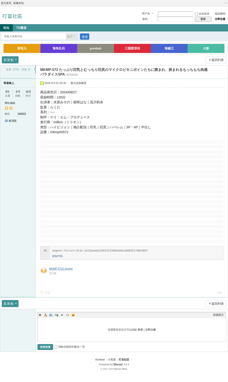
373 (18, 91)
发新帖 (9, 60)
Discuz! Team (120, 369)
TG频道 (21, 27)
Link (56, 315)
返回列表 (217, 60)
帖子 (70, 36)
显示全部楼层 (78, 83)
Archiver (100, 359)
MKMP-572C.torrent (61, 268)
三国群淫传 (132, 48)
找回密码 (220, 13)
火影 (206, 48)
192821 (21, 113)
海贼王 (169, 48)
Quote (62, 315)
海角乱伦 (59, 48)
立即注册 (220, 19)
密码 (145, 19)
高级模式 (218, 314)
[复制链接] (72, 74)
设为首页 (6, 3)
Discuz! (118, 364)
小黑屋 (112, 359)
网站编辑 (10, 103)
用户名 (146, 13)
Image (51, 315)
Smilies (73, 315)
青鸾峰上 (9, 83)
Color (45, 315)
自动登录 (202, 13)
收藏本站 (18, 3)
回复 (47, 292)
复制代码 (57, 256)
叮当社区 (124, 359)
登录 (140, 329)
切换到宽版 (226, 3)
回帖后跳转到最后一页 (69, 346)
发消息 (13, 120)
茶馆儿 (22, 48)
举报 (219, 292)
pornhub (95, 48)
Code (67, 315)
